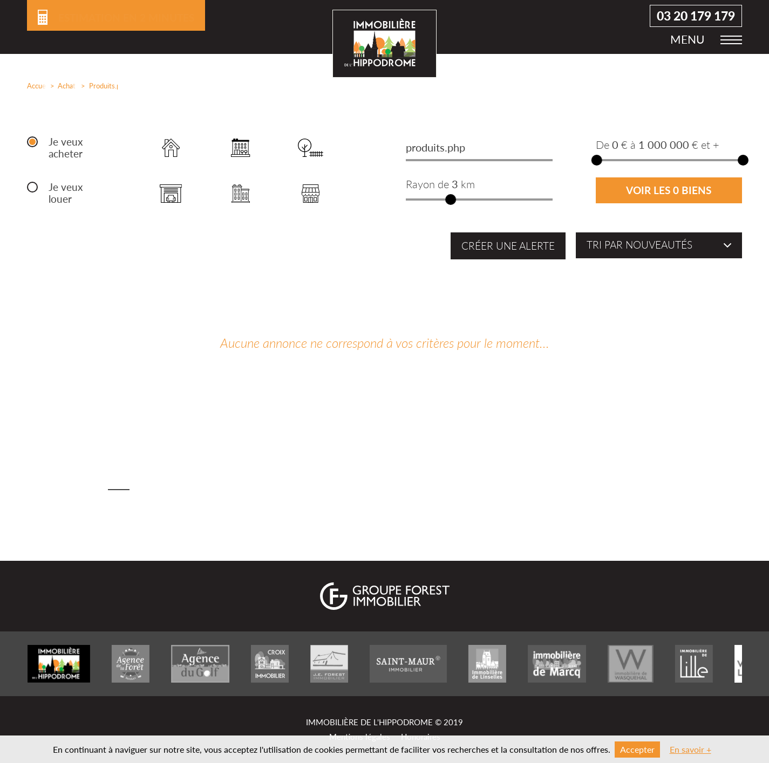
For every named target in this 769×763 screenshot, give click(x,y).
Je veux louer (66, 193)
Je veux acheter (66, 148)
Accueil (34, 85)
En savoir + (690, 749)
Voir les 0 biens (668, 190)
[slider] (451, 199)
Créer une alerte (508, 246)
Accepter (637, 749)
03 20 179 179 (696, 22)
